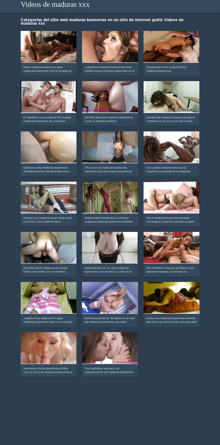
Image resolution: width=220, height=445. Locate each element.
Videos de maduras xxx (55, 4)
